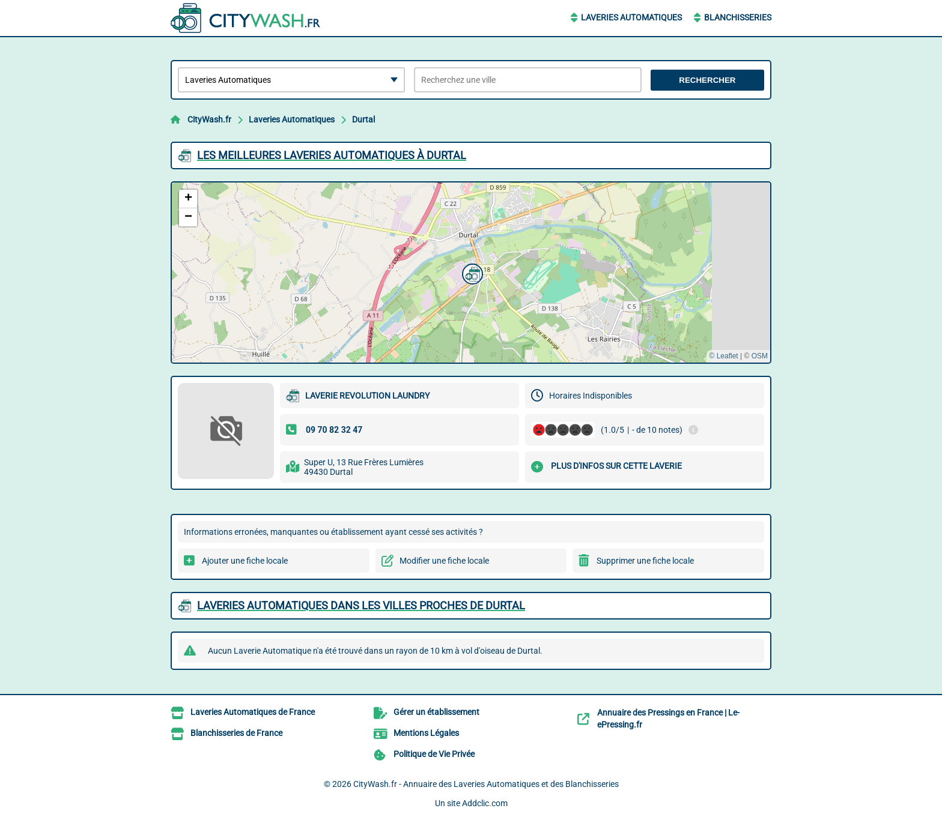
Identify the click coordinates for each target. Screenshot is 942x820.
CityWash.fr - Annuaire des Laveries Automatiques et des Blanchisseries (486, 784)
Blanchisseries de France (236, 733)
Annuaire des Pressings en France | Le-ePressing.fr (668, 718)
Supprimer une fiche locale (645, 560)
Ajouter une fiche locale (245, 560)
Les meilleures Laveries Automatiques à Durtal (331, 155)
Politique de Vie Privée (434, 754)
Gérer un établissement (436, 712)
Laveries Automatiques (631, 17)
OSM (760, 356)
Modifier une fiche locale (444, 560)
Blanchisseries (737, 17)
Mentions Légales (426, 733)
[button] (471, 273)
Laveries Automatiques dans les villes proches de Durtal (361, 605)
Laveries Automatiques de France (252, 712)
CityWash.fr (209, 119)
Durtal (363, 119)
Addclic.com (485, 803)
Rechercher (707, 80)
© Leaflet (723, 356)
